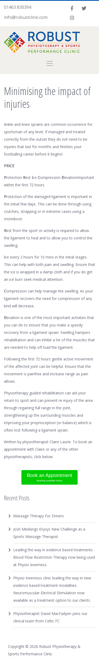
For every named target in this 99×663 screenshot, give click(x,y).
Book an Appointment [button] (49, 478)
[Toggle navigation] (49, 63)
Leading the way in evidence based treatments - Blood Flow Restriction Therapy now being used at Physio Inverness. (54, 557)
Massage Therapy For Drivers (38, 515)
